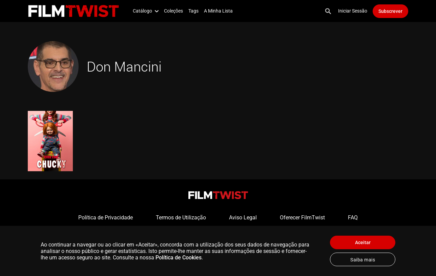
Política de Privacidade (105, 217)
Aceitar (363, 242)
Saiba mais (362, 259)
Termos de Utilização (181, 217)
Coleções (173, 11)
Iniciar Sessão (352, 11)
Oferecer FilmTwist (302, 217)
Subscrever (390, 11)
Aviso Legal (243, 217)
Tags (193, 11)
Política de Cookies (178, 257)
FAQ (353, 217)
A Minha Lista (218, 11)
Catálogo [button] (146, 11)
